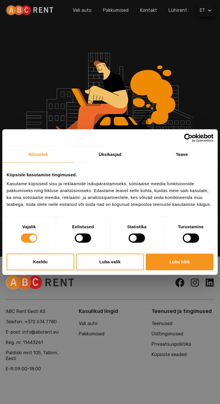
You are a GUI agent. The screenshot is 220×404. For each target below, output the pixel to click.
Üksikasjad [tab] (110, 154)
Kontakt (148, 10)
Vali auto (82, 10)
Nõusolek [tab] (38, 154)
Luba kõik (180, 261)
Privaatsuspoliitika (171, 344)
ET (206, 10)
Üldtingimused (167, 334)
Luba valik (110, 261)
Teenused (162, 323)
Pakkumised (116, 10)
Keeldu (40, 261)
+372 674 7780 (40, 321)
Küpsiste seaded (169, 354)
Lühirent (177, 10)
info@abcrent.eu (40, 332)
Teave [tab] (182, 154)
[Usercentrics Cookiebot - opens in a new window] (188, 138)
